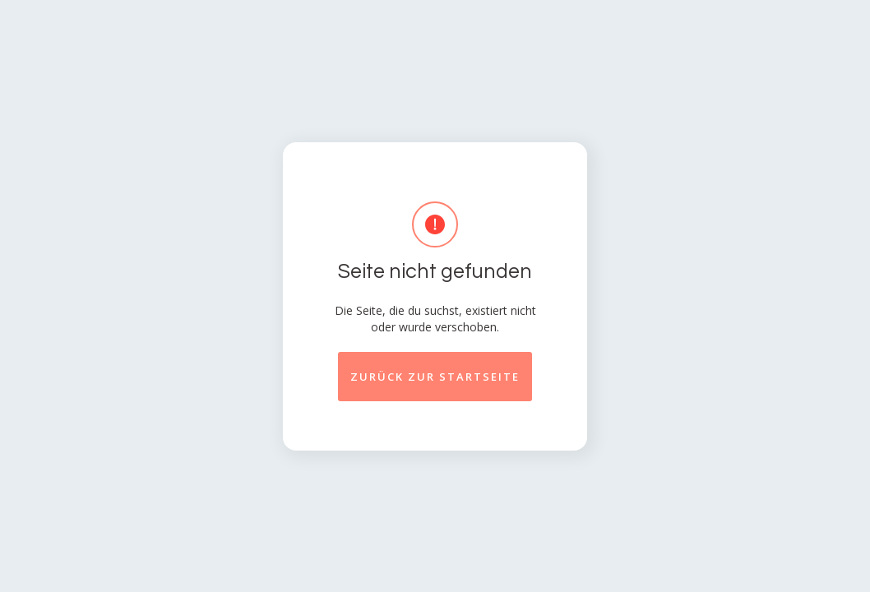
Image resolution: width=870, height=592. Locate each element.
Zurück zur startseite (435, 376)
